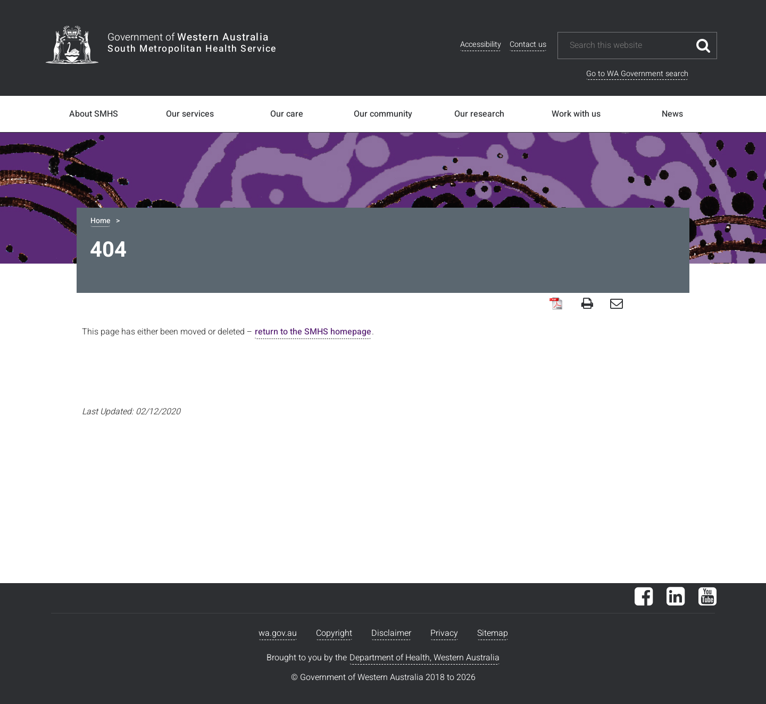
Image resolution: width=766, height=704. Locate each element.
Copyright (334, 633)
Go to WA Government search (637, 73)
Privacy (444, 633)
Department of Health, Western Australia (424, 657)
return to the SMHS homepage (313, 331)
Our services (190, 114)
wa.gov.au (278, 633)
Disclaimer (391, 633)
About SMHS (93, 114)
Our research (479, 114)
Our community (383, 114)
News (672, 114)
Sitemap (492, 633)
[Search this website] (629, 45)
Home (100, 220)
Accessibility (480, 44)
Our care (286, 114)
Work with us (576, 114)
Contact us (528, 44)
